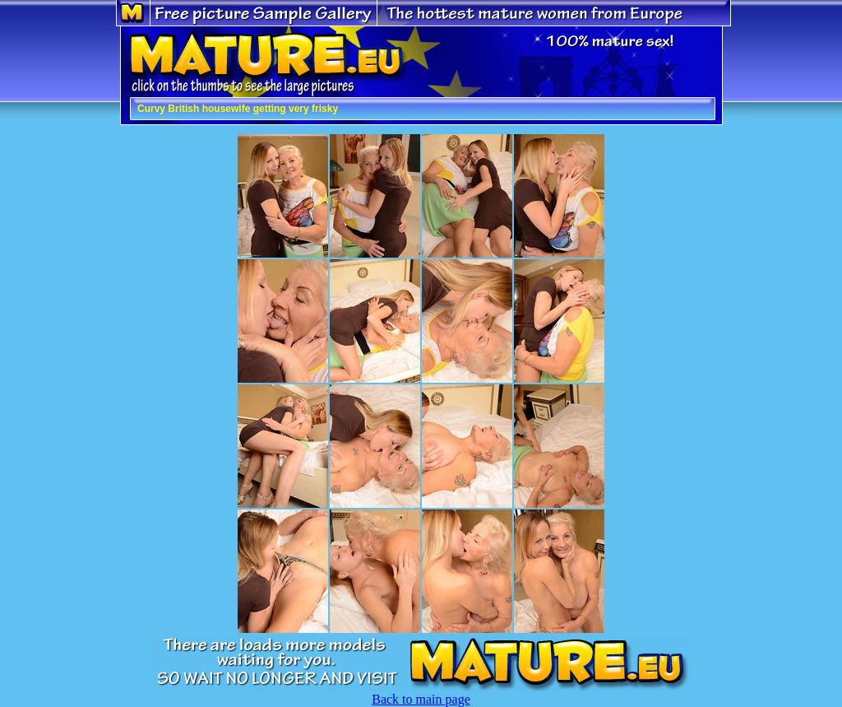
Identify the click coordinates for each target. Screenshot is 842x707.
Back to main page (421, 699)
